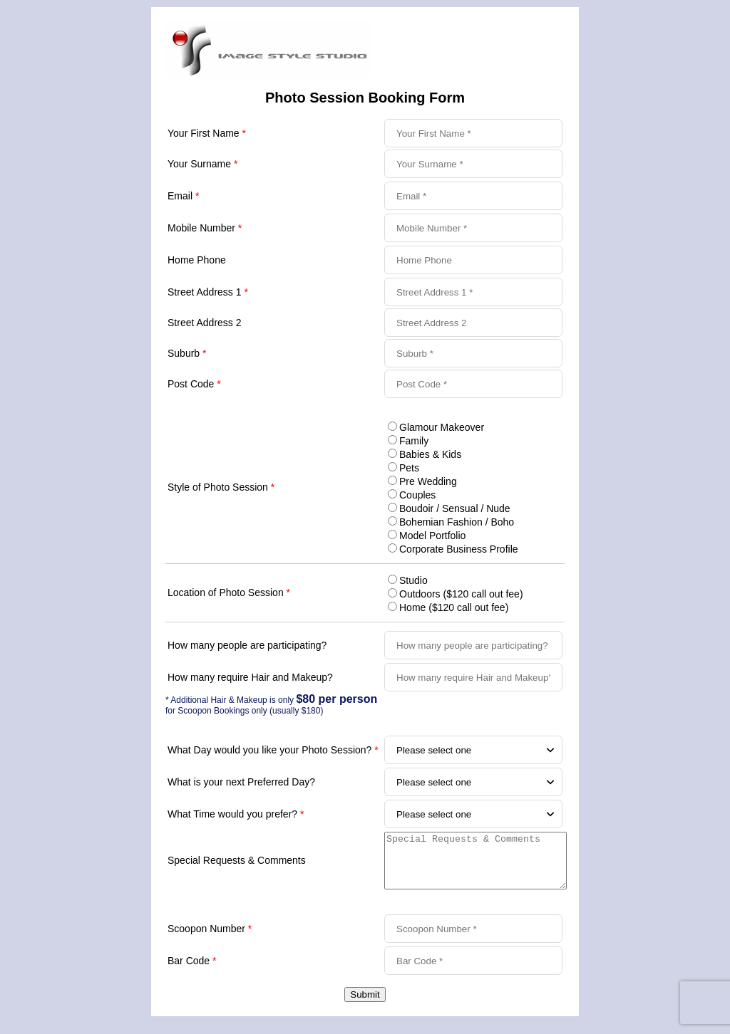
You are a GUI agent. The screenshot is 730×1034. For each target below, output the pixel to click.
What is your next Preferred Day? (241, 782)
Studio (413, 580)
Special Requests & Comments (237, 866)
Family (413, 440)
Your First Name (207, 133)
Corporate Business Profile (458, 549)
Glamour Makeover (441, 427)
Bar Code (192, 971)
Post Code (194, 384)
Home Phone (197, 260)
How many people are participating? (247, 645)
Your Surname (202, 163)
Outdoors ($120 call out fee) (461, 594)
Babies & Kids (430, 454)
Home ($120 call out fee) (453, 607)
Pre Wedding (428, 481)
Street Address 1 (208, 292)
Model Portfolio (432, 535)
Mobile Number (205, 228)
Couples (417, 495)
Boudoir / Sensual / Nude (454, 508)
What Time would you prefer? (236, 814)
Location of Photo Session (229, 592)
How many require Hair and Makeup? (250, 677)
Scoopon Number (210, 939)
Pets (409, 468)
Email (183, 196)
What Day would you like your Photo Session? (273, 750)
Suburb (187, 353)
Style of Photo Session (221, 487)
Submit (364, 1005)
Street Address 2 (205, 322)
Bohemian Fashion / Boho (456, 522)
